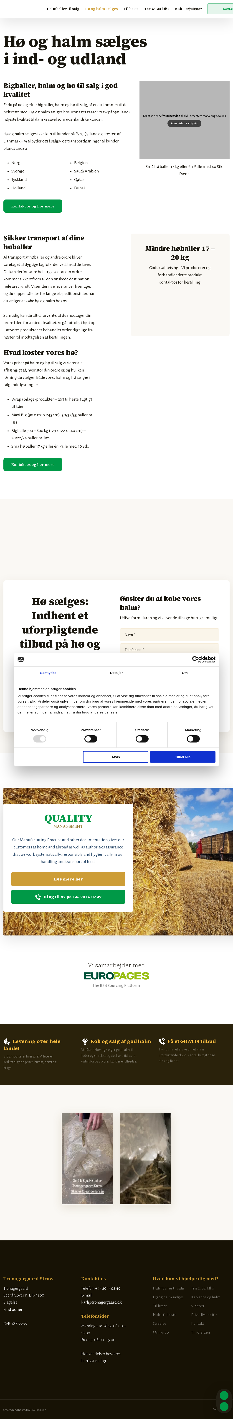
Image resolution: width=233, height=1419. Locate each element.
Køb (178, 8)
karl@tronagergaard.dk (101, 1302)
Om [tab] (184, 672)
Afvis (116, 757)
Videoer (195, 8)
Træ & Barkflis (156, 8)
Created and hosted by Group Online (24, 1410)
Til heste (131, 8)
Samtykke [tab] (48, 672)
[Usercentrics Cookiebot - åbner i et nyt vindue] (195, 659)
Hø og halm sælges (101, 8)
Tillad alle (182, 757)
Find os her (13, 1309)
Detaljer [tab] (116, 672)
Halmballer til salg (63, 8)
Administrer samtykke (184, 123)
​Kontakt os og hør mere (32, 206)
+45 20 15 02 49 (107, 1288)
